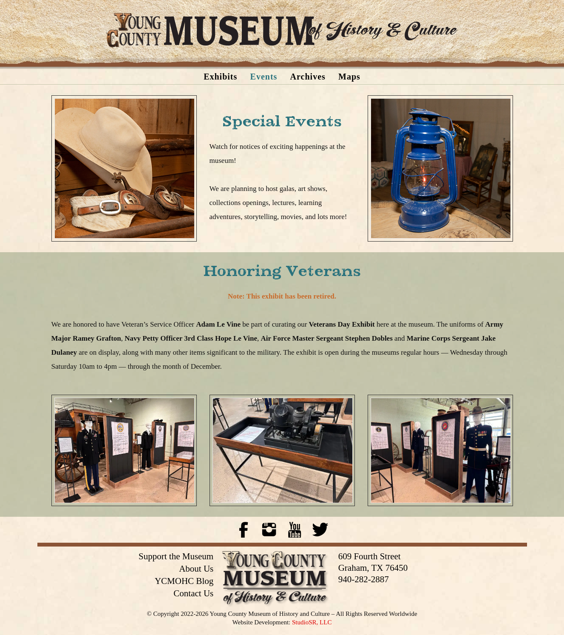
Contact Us (193, 593)
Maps (349, 76)
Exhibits (220, 76)
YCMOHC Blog (184, 581)
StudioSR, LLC (312, 622)
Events (264, 76)
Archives (308, 76)
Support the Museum (176, 556)
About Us (196, 569)
